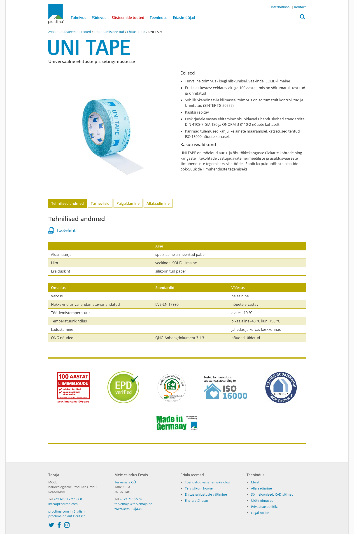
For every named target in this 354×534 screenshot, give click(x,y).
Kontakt (300, 7)
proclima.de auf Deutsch (67, 516)
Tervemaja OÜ (125, 482)
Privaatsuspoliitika (265, 506)
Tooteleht (62, 230)
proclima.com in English (66, 511)
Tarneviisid (100, 203)
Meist (255, 482)
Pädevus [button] (99, 17)
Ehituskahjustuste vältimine (206, 494)
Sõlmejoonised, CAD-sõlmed (272, 494)
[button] (302, 17)
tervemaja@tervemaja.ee (133, 504)
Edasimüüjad (184, 17)
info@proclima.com (63, 504)
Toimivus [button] (78, 17)
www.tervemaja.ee (128, 508)
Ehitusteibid (136, 32)
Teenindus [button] (159, 17)
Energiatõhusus (197, 500)
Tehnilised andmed (67, 203)
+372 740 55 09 (131, 499)
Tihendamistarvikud (109, 32)
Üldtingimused (262, 500)
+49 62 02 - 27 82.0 (68, 499)
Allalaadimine (158, 203)
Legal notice (260, 513)
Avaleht (54, 32)
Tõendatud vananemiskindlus (207, 482)
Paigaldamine (128, 203)
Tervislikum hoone (199, 488)
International (281, 7)
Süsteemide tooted (129, 17)
